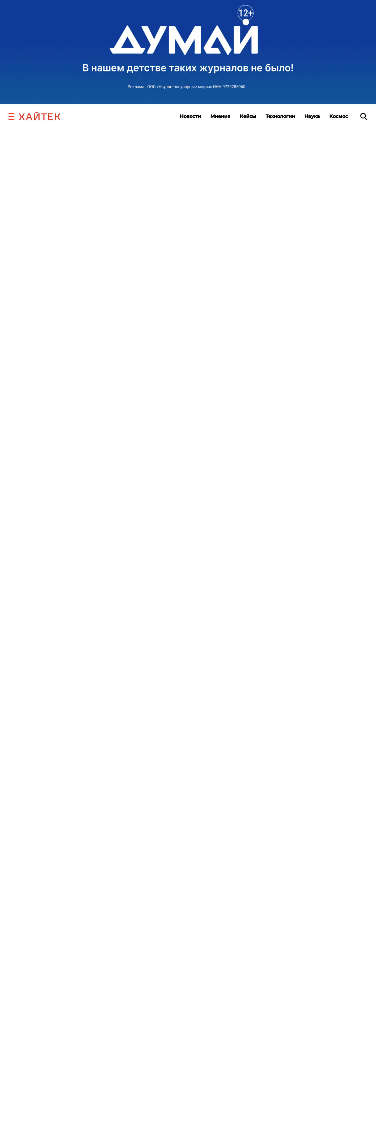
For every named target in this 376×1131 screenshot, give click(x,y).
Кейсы (248, 116)
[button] (11, 115)
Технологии (280, 116)
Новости (190, 116)
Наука (312, 116)
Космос (338, 116)
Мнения (220, 116)
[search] (363, 116)
